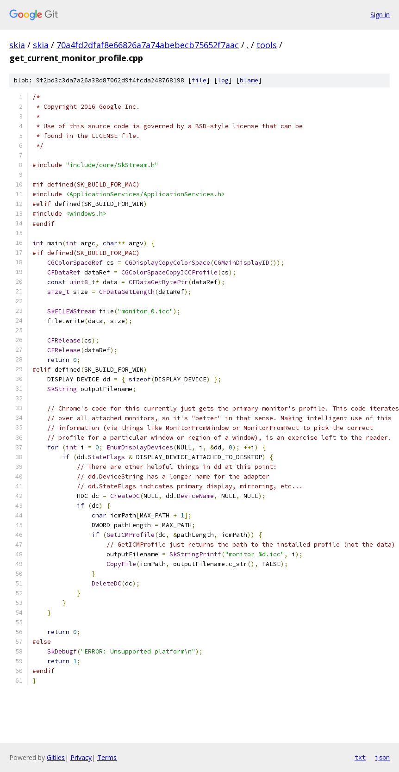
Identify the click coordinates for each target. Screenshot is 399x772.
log (223, 80)
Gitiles (56, 757)
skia (17, 44)
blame (249, 80)
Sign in (380, 14)
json (382, 757)
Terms (107, 757)
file (199, 80)
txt (360, 757)
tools (266, 44)
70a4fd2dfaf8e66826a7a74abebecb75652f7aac (147, 44)
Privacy (81, 757)
